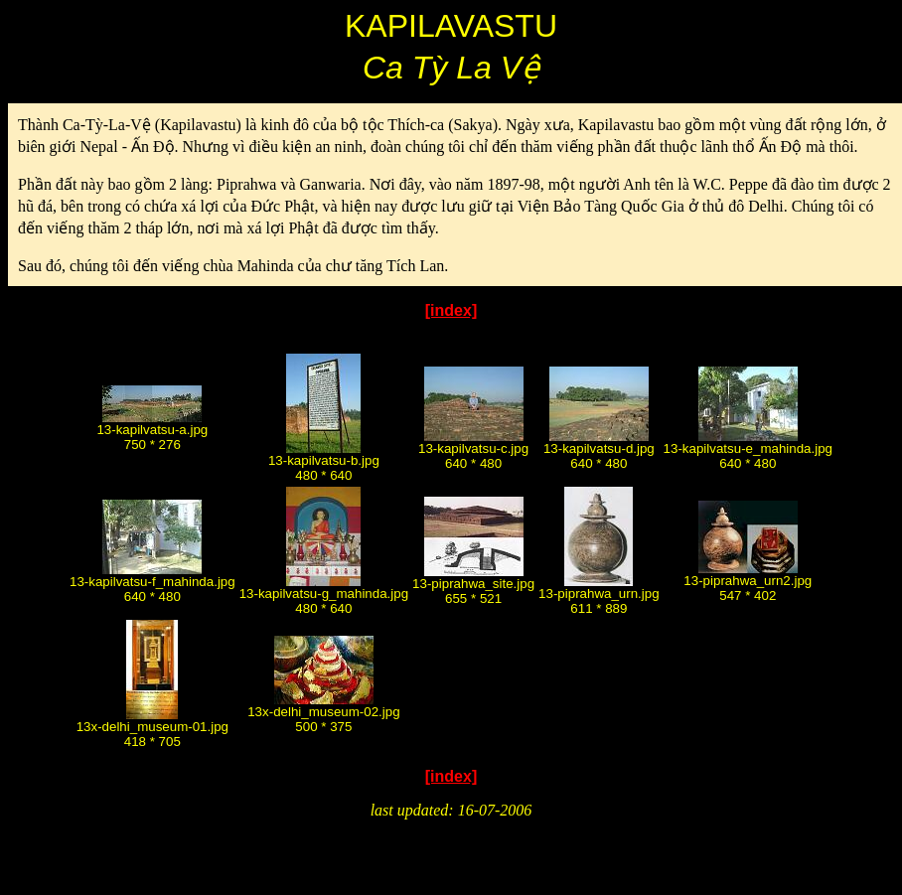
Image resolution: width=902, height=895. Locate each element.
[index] (451, 310)
